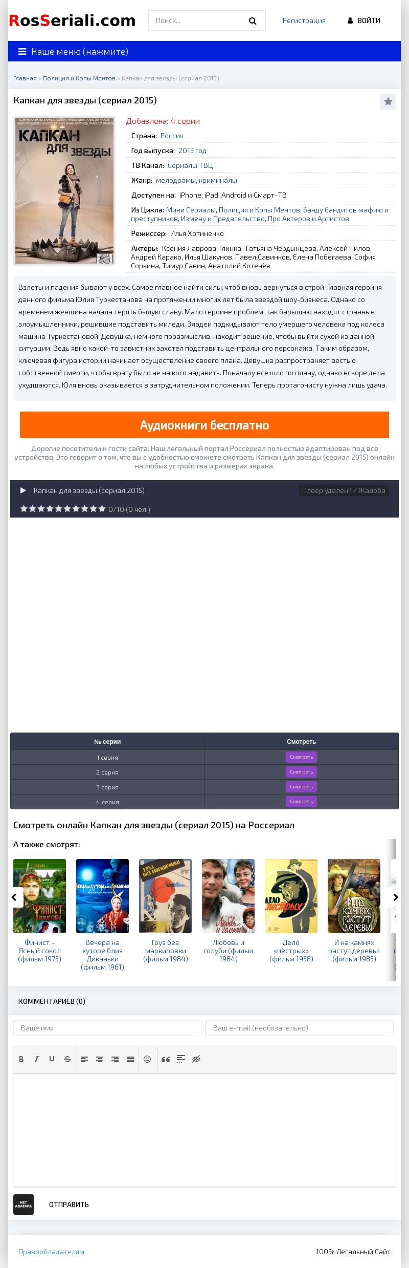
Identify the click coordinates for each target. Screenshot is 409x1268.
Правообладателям (51, 1251)
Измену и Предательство (223, 218)
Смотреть (301, 757)
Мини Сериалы (191, 209)
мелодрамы (176, 180)
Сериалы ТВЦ (190, 165)
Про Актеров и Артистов (308, 218)
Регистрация (304, 20)
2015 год (192, 150)
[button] (21, 1059)
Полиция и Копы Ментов (259, 209)
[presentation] (21, 1059)
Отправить (69, 1204)
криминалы (218, 180)
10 (102, 508)
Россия (172, 135)
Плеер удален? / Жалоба (343, 490)
